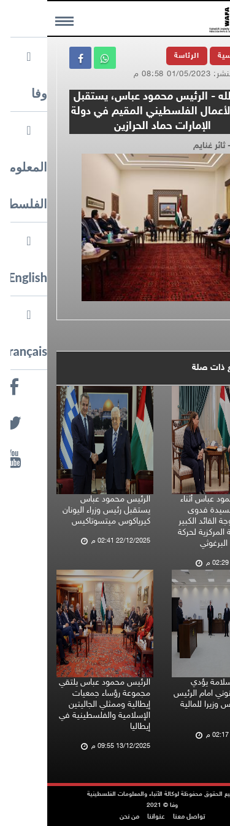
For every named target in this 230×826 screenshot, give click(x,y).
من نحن (82, 817)
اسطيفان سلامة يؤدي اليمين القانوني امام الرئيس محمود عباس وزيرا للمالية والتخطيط (172, 699)
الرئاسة (139, 56)
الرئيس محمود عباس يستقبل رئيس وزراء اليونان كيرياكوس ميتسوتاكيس (59, 510)
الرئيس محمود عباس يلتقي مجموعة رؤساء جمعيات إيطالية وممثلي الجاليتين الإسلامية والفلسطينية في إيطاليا (57, 704)
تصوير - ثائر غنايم (177, 146)
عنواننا (109, 817)
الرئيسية (185, 56)
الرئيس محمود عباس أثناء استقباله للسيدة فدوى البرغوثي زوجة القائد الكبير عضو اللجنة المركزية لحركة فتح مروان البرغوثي (174, 521)
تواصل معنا (142, 817)
